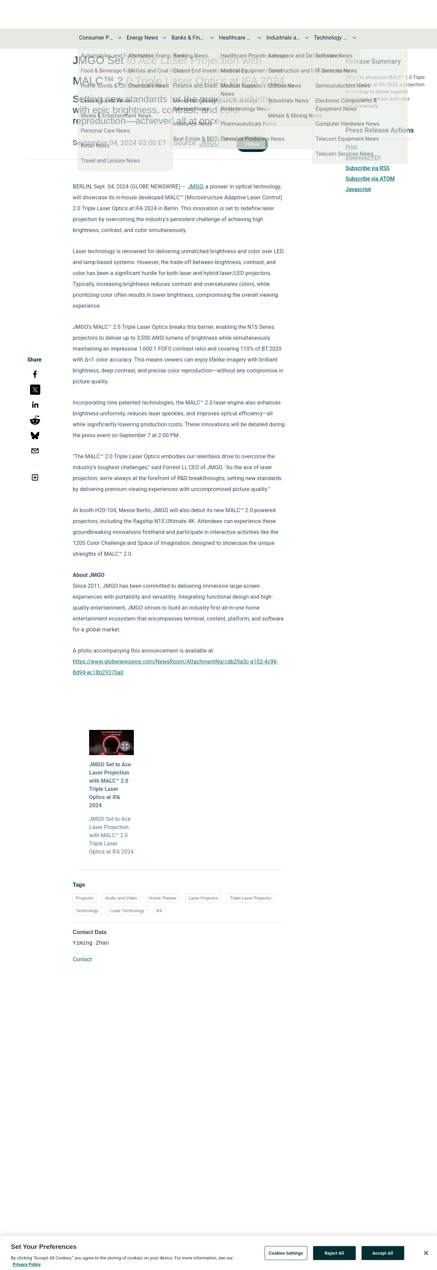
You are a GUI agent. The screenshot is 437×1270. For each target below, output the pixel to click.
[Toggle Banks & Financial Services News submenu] (212, 37)
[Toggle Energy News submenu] (164, 37)
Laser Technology (127, 910)
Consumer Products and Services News (96, 37)
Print (351, 147)
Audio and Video (121, 898)
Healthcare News (236, 37)
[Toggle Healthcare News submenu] (259, 37)
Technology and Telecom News (331, 37)
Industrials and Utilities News (283, 37)
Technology (87, 910)
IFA (159, 910)
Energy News (142, 37)
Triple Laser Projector (250, 898)
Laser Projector (203, 898)
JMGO (209, 143)
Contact (82, 959)
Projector (85, 898)
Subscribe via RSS (368, 168)
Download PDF (363, 157)
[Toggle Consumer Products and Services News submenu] (119, 37)
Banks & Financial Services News (188, 37)
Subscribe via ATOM (370, 178)
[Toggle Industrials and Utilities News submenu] (307, 37)
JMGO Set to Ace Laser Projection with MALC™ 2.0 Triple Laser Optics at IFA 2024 (110, 785)
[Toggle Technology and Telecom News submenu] (354, 37)
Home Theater (163, 898)
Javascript (358, 189)
